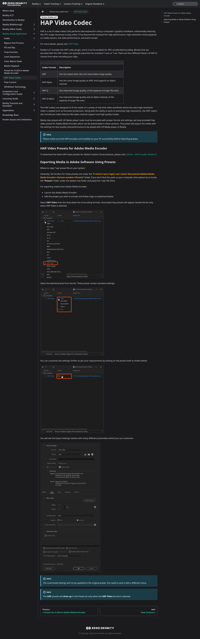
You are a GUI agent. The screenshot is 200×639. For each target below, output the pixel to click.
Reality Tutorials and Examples (12, 104)
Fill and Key (9, 47)
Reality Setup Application (15, 33)
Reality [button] (35, 3)
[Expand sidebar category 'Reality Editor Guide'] (34, 29)
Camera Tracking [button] (72, 3)
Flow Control (10, 82)
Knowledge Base (11, 115)
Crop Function (11, 52)
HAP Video (74, 44)
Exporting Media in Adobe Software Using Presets (180, 20)
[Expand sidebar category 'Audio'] (34, 38)
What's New (8, 10)
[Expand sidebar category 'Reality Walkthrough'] (34, 24)
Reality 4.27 (8, 15)
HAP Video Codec (12, 77)
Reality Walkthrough (12, 24)
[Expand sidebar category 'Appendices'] (34, 110)
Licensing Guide (10, 98)
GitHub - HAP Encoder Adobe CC (141, 154)
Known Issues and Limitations (17, 119)
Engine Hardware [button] (93, 3)
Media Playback (11, 66)
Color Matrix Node (13, 61)
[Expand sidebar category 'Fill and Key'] (34, 47)
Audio (7, 38)
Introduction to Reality (13, 20)
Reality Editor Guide (12, 29)
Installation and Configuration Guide (12, 92)
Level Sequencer (12, 56)
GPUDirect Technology (15, 86)
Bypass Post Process (14, 43)
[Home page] (42, 12)
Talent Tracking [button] (51, 3)
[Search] (185, 4)
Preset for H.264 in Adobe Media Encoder (16, 71)
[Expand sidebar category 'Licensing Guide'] (34, 99)
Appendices (8, 110)
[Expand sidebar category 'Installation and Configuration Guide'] (34, 92)
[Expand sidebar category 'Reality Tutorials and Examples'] (34, 104)
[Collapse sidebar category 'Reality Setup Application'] (34, 34)
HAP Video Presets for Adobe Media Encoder (177, 14)
